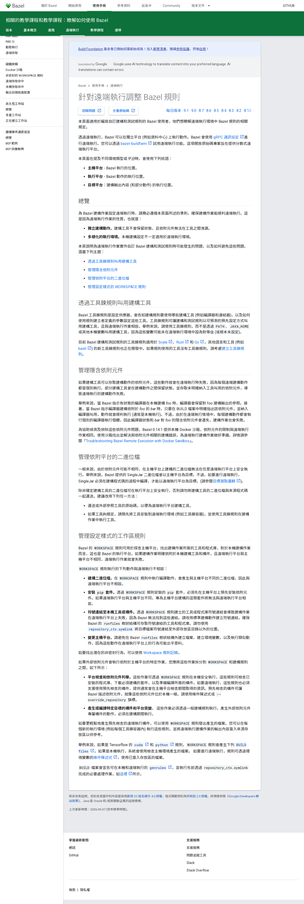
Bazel (82, 85)
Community (171, 6)
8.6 (208, 110)
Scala (162, 342)
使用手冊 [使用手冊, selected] (99, 6)
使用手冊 (98, 85)
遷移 (118, 30)
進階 (51, 30)
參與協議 (182, 49)
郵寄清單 (159, 49)
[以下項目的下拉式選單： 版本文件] (211, 5)
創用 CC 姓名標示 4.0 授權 (144, 796)
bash (82, 348)
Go (197, 342)
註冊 (202, 49)
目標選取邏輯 (224, 481)
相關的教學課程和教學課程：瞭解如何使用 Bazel (57, 20)
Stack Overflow (198, 870)
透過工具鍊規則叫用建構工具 (112, 261)
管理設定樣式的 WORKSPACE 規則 (117, 287)
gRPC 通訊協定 (226, 137)
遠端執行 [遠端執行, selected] (72, 30)
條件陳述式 (102, 757)
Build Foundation (90, 49)
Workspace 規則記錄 (160, 652)
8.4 (223, 110)
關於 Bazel (49, 6)
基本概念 (30, 30)
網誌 (72, 848)
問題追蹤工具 (196, 855)
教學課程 (97, 30)
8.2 (238, 110)
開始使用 (74, 6)
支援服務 (193, 848)
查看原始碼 (124, 110)
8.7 (201, 110)
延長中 (147, 6)
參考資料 (123, 6)
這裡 (123, 774)
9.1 (186, 110)
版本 (9, 30)
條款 (72, 890)
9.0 (193, 110)
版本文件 (198, 6)
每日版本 (173, 110)
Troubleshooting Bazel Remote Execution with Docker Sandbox (137, 441)
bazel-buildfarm (134, 143)
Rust (180, 342)
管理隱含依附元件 (103, 270)
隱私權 (85, 890)
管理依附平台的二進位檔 (108, 278)
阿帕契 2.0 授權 (197, 796)
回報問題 (91, 110)
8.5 (216, 110)
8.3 (231, 110)
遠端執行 (116, 85)
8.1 (247, 110)
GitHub (289, 6)
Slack (191, 863)
